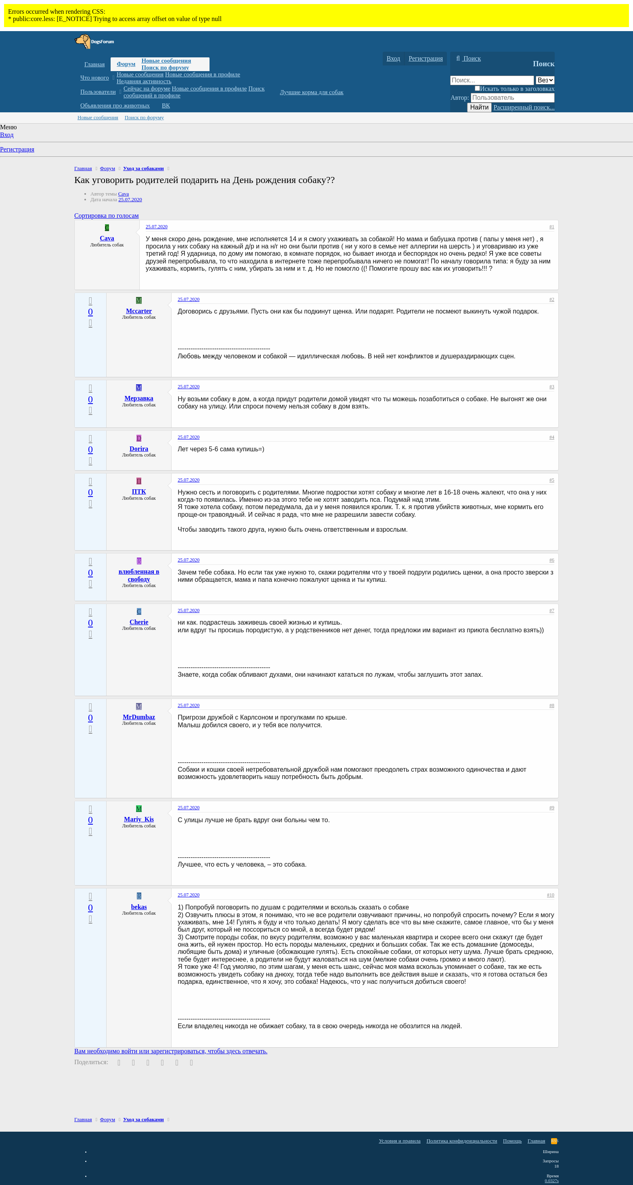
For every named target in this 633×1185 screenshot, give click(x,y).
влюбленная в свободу (139, 575)
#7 (551, 610)
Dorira (139, 448)
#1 (551, 226)
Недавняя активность (144, 81)
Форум (126, 64)
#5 (551, 480)
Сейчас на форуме (147, 88)
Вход (7, 134)
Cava (123, 194)
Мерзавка (139, 398)
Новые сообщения (166, 60)
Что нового (94, 77)
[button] (113, 77)
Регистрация (17, 149)
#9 (551, 807)
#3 (551, 386)
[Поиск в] (545, 80)
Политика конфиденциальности (461, 1141)
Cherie (139, 622)
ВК (166, 105)
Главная (94, 64)
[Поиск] (467, 58)
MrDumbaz (139, 717)
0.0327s (552, 1180)
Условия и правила (400, 1141)
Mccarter (139, 310)
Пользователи (98, 91)
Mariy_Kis (139, 819)
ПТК (139, 491)
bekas (139, 906)
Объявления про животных (115, 105)
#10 (550, 895)
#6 (551, 560)
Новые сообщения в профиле (202, 74)
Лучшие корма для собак (311, 92)
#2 (551, 299)
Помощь (512, 1141)
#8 (551, 705)
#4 (551, 437)
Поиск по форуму (165, 67)
